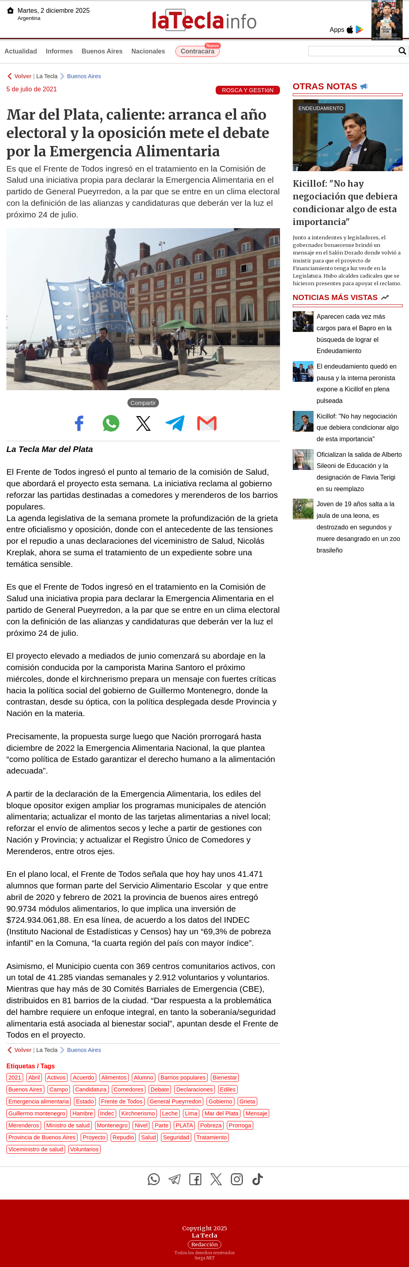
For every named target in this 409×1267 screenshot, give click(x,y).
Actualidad (20, 51)
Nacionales (148, 51)
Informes (59, 51)
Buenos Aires (102, 51)
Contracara (200, 50)
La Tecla (47, 76)
